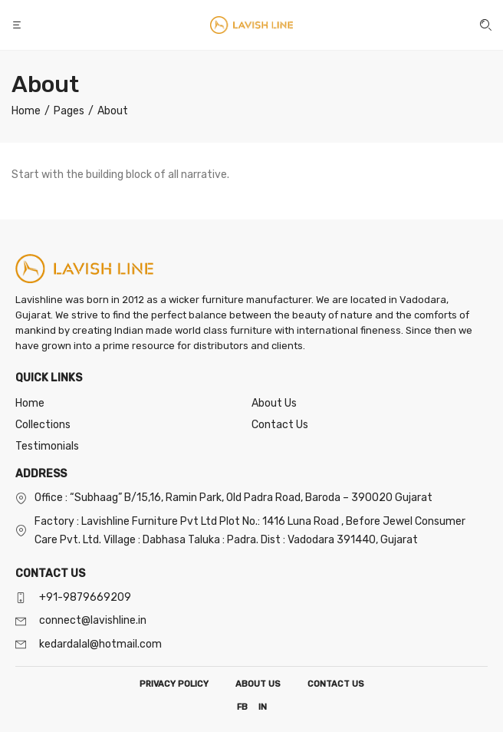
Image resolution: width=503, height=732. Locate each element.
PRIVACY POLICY (174, 684)
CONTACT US (335, 684)
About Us (274, 403)
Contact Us (280, 424)
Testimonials (47, 446)
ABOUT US (258, 684)
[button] (18, 24)
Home (29, 403)
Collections (43, 424)
